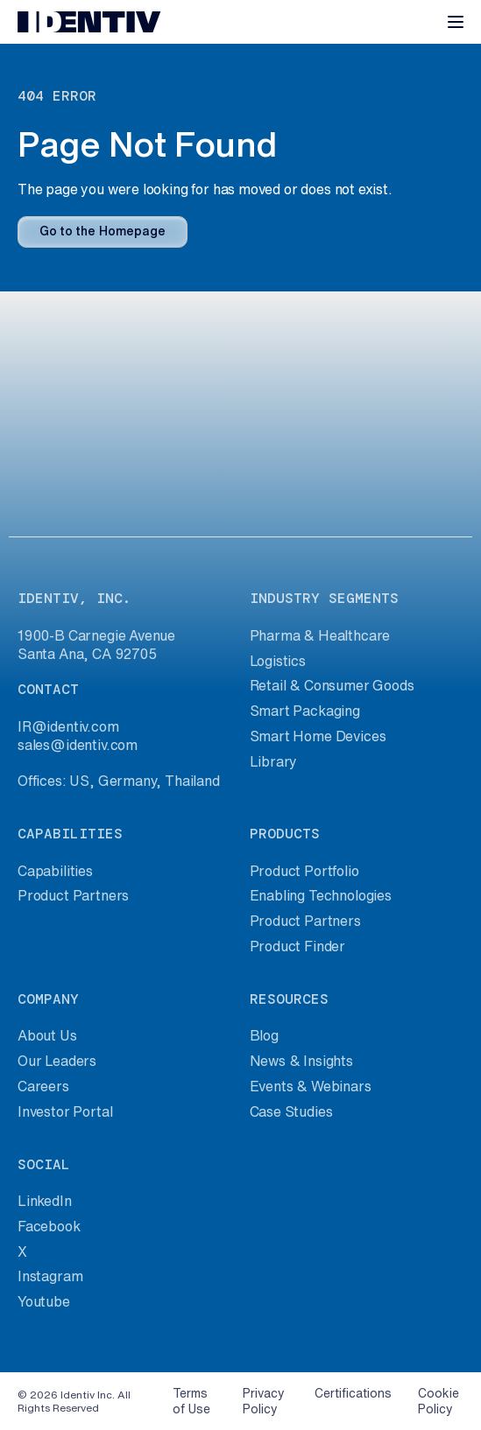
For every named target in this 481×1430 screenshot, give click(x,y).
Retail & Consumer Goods (332, 685)
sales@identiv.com (78, 745)
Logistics (278, 661)
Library (274, 761)
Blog (264, 1035)
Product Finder (298, 946)
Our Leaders (57, 1061)
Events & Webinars (310, 1086)
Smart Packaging (305, 711)
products (285, 833)
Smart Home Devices (318, 736)
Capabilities (55, 871)
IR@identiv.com (68, 726)
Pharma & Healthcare (320, 635)
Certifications (353, 1393)
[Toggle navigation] (455, 22)
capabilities (70, 833)
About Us (47, 1035)
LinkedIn (45, 1201)
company (48, 999)
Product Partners (73, 895)
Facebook (49, 1226)
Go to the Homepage (102, 231)
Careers (43, 1086)
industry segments (324, 598)
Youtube (44, 1301)
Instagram (50, 1276)
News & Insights (301, 1061)
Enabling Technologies (321, 895)
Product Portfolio (304, 871)
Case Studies (291, 1111)
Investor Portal (65, 1111)
